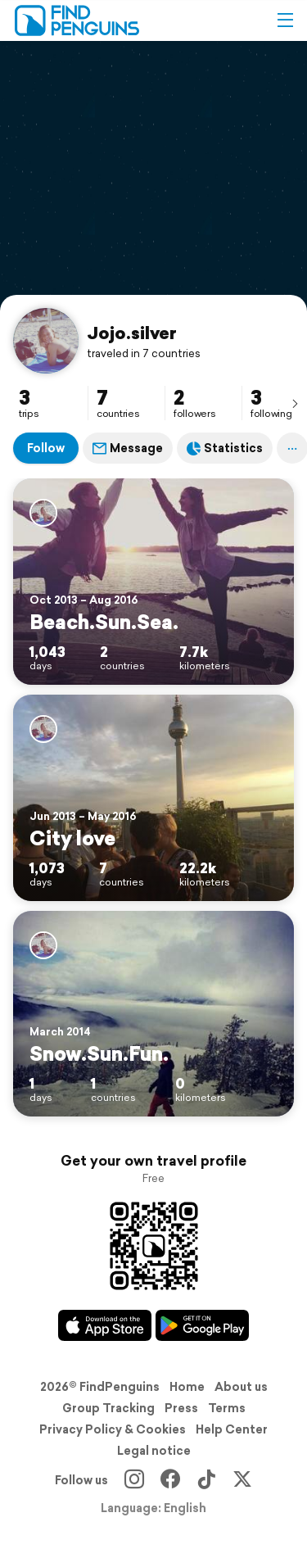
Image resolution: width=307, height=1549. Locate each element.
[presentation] (295, 403)
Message (128, 448)
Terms (227, 1408)
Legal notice (154, 1451)
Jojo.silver (132, 332)
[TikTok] (206, 1480)
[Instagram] (134, 1480)
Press (181, 1408)
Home (187, 1387)
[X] (242, 1480)
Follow (46, 448)
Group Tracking (108, 1408)
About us (241, 1387)
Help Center (232, 1429)
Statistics (225, 448)
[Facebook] (170, 1480)
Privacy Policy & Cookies (112, 1429)
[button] (285, 20)
